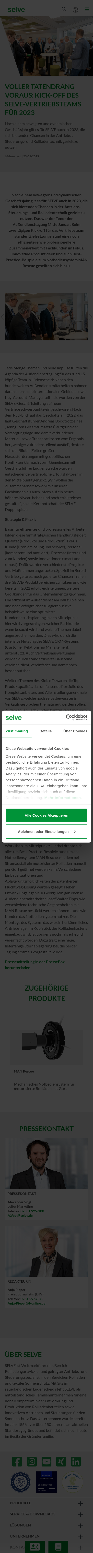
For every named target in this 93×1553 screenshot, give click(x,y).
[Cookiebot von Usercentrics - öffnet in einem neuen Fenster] (66, 717)
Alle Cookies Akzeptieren (47, 815)
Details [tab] (46, 731)
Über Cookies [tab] (75, 731)
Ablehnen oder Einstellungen (47, 831)
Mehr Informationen (62, 797)
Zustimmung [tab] (17, 731)
